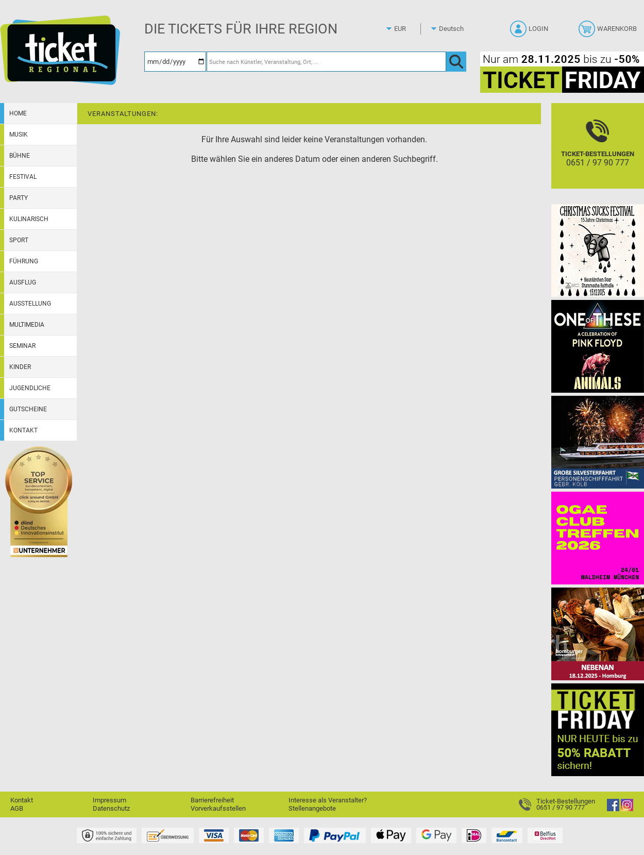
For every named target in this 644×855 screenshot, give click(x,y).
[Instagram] (627, 809)
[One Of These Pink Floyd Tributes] (597, 346)
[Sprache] (454, 29)
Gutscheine (28, 409)
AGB (16, 808)
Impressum (109, 800)
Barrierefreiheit (212, 800)
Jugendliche (29, 388)
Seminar (22, 345)
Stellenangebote (312, 808)
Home (18, 113)
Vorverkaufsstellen (218, 808)
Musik (18, 134)
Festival (23, 176)
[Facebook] (613, 809)
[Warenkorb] (609, 32)
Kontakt (23, 430)
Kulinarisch (28, 219)
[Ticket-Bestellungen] (597, 154)
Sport (18, 240)
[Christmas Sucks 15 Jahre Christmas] (597, 250)
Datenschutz (111, 808)
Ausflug (22, 282)
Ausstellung (30, 303)
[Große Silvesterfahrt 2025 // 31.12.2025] (597, 442)
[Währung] (409, 29)
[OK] (456, 62)
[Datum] (175, 62)
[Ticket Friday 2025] (597, 729)
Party (18, 198)
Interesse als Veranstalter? (328, 800)
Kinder (20, 367)
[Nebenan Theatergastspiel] (597, 634)
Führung (23, 261)
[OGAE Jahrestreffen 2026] (597, 538)
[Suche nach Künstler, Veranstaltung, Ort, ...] (326, 62)
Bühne (19, 155)
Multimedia (26, 324)
